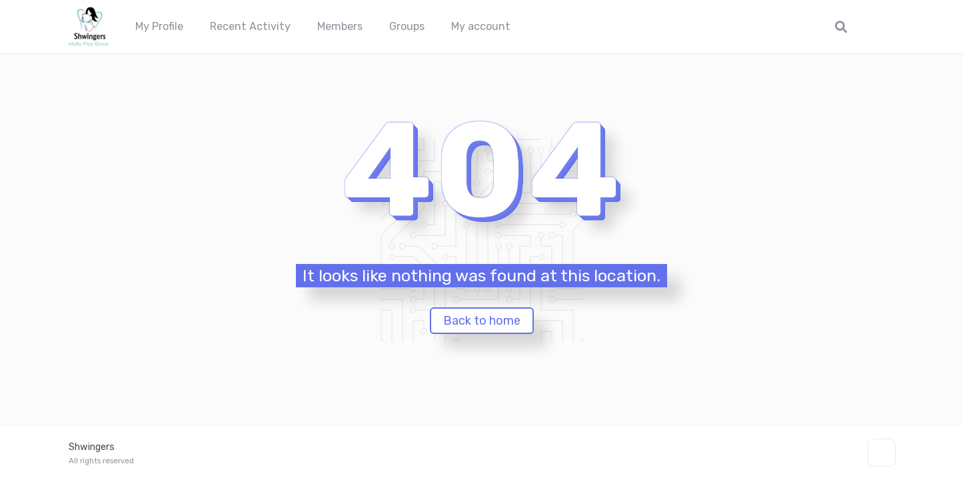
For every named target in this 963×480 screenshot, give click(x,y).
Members (340, 26)
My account (480, 26)
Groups (407, 26)
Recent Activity (250, 26)
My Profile (159, 26)
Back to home (481, 320)
